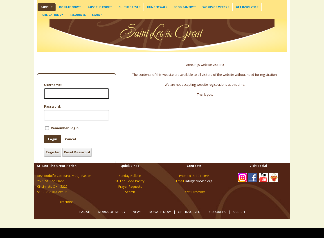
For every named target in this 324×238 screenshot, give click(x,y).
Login (52, 139)
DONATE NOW (160, 212)
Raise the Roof (100, 7)
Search (97, 15)
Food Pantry (185, 7)
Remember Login (65, 128)
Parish (46, 7)
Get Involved (247, 7)
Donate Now (70, 7)
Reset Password (77, 152)
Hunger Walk (157, 7)
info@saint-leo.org (198, 181)
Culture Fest (130, 7)
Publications (51, 15)
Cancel (70, 139)
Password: (52, 106)
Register (53, 152)
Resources (78, 15)
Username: (53, 85)
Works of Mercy (216, 7)
